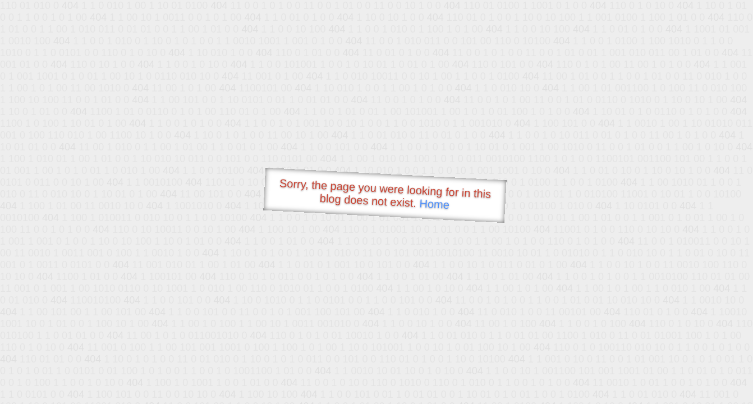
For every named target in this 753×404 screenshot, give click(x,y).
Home (434, 204)
